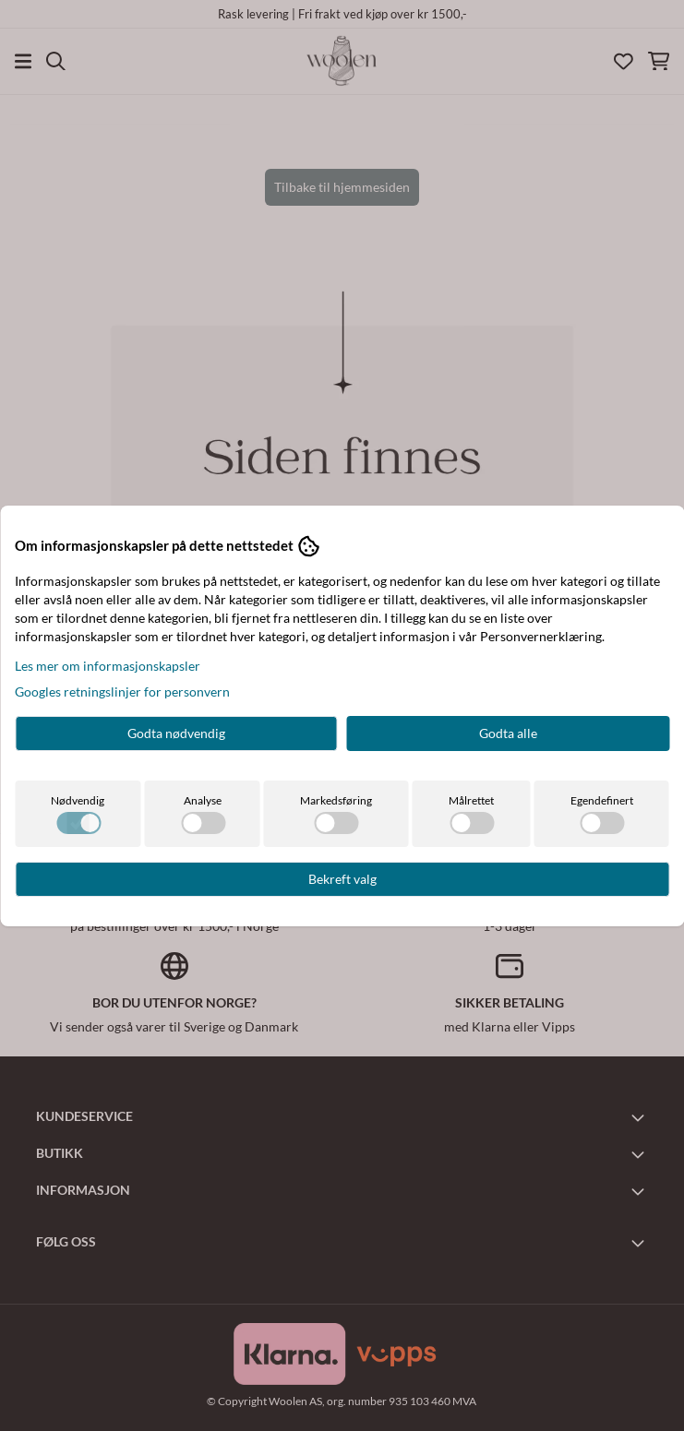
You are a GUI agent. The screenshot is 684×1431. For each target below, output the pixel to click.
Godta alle (508, 733)
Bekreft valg (342, 879)
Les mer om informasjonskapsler (107, 666)
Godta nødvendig (176, 733)
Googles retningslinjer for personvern (122, 691)
